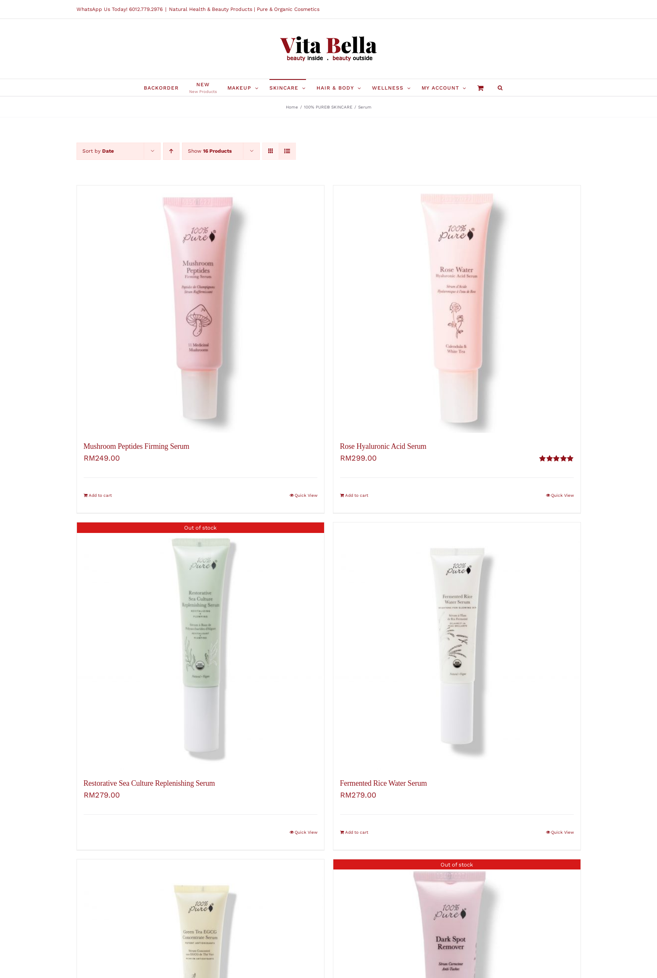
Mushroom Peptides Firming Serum (137, 446)
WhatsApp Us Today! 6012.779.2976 (120, 9)
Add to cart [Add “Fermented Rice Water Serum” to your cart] (356, 832)
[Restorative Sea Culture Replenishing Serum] (200, 646)
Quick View (306, 495)
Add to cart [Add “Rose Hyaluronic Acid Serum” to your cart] (356, 495)
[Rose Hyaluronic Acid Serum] (456, 309)
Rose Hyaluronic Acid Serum (383, 446)
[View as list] (287, 151)
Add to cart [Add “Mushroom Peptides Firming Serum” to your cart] (100, 495)
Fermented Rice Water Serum (383, 783)
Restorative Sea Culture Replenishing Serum (149, 783)
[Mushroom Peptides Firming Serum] (200, 309)
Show (210, 151)
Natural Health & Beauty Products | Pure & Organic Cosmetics (244, 9)
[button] (500, 87)
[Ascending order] (171, 151)
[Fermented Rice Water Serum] (456, 646)
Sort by (98, 151)
